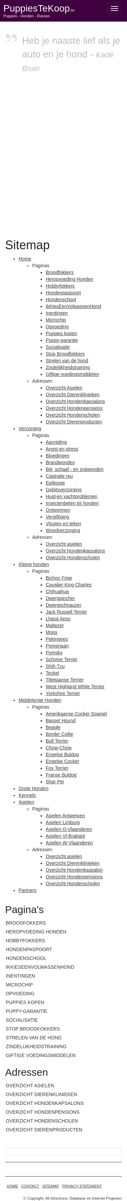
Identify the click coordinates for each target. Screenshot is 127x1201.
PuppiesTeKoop (39, 8)
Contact (30, 1186)
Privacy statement (82, 1186)
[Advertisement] (63, 154)
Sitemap (50, 1186)
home (12, 1186)
